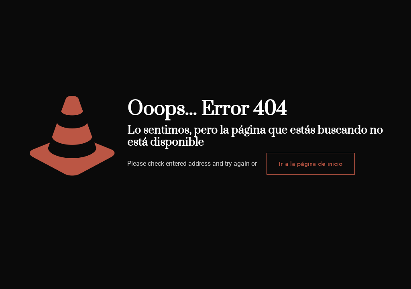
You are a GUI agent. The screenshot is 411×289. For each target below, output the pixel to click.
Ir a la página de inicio (310, 163)
